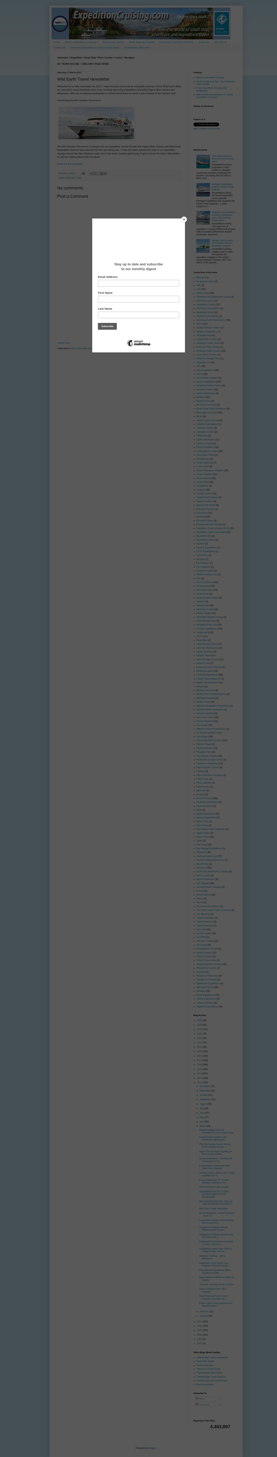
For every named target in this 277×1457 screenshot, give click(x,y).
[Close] (184, 219)
